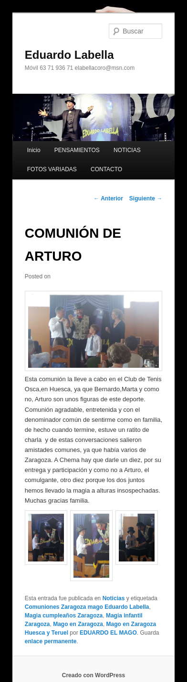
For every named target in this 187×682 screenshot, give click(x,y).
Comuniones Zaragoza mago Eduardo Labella (87, 607)
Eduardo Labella (69, 54)
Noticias (114, 598)
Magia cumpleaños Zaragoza (64, 615)
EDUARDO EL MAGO (108, 632)
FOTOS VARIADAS (52, 169)
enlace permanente (51, 641)
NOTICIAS (127, 150)
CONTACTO (106, 169)
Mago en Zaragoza (78, 624)
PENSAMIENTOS (77, 150)
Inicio (34, 150)
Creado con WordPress (93, 675)
